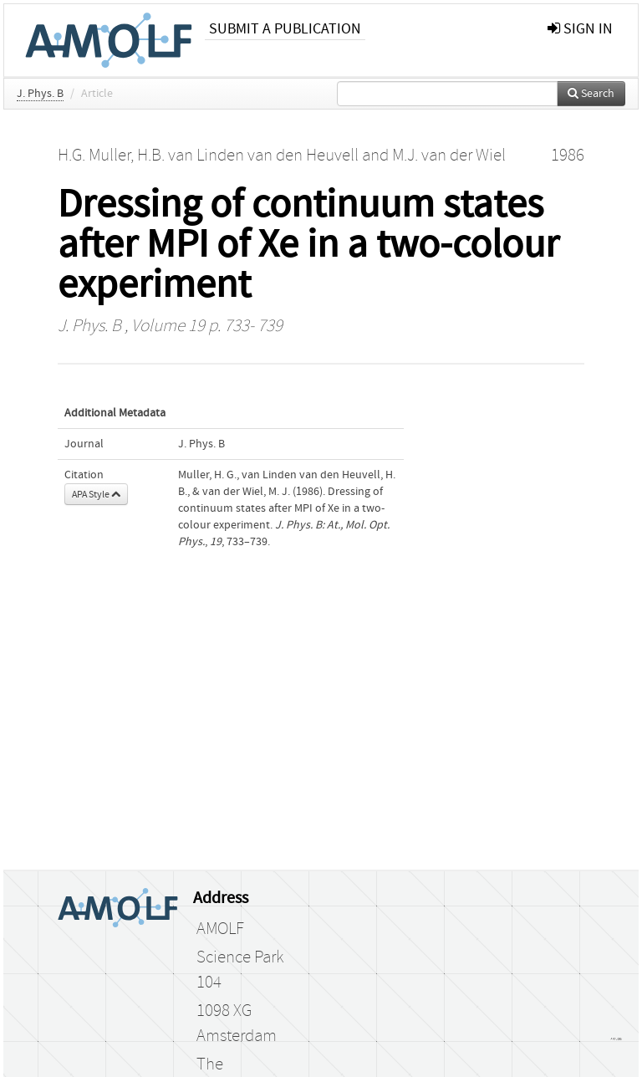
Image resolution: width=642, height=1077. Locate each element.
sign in (580, 29)
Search (591, 93)
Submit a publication (285, 29)
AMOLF (220, 929)
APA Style (96, 494)
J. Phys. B (40, 93)
